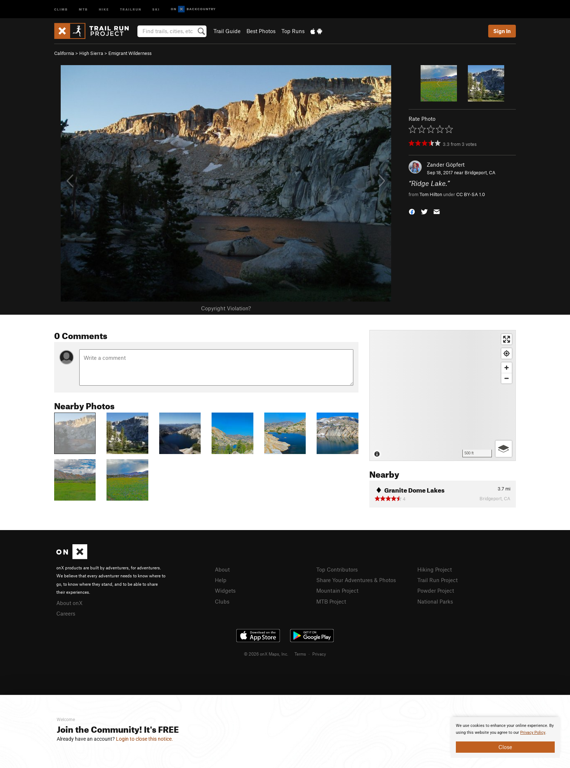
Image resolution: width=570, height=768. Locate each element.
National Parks (435, 601)
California (64, 53)
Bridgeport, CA (480, 172)
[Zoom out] (506, 378)
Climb (61, 9)
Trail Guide (227, 31)
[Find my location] (506, 353)
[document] (505, 737)
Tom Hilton (431, 194)
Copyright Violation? (226, 308)
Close (505, 747)
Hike (104, 9)
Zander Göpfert (446, 164)
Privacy (319, 653)
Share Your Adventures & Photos (356, 580)
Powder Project (435, 590)
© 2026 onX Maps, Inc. (266, 653)
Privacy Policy (532, 732)
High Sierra (91, 53)
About (222, 569)
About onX (69, 603)
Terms (300, 653)
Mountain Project (337, 590)
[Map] (442, 395)
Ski (156, 9)
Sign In (502, 31)
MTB (83, 9)
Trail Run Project (437, 580)
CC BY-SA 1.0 (470, 194)
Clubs (222, 601)
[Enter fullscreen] (506, 339)
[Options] (503, 449)
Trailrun (130, 9)
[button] (412, 211)
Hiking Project (434, 569)
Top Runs (293, 31)
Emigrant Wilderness (130, 53)
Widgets (225, 590)
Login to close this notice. (144, 739)
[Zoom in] (506, 367)
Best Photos (261, 31)
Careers (65, 613)
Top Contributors (337, 569)
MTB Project (331, 601)
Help (220, 580)
